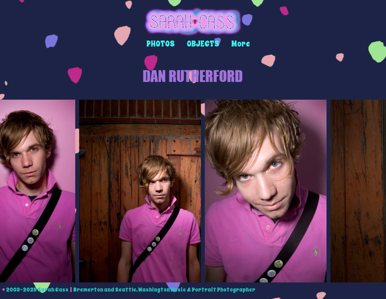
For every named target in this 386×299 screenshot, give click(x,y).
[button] (161, 44)
